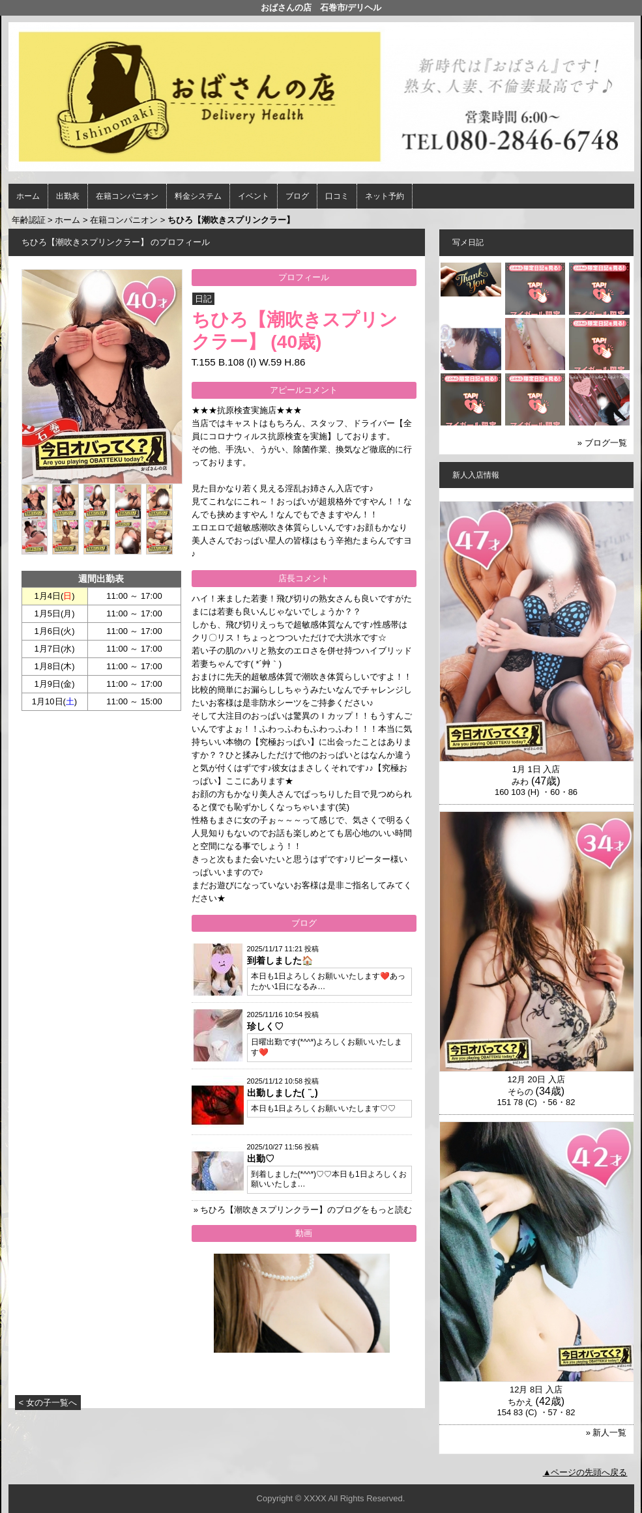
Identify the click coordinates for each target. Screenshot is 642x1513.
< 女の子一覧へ (48, 1402)
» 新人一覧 (606, 1432)
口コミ (337, 196)
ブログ (297, 196)
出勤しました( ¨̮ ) (282, 1093)
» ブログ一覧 (602, 443)
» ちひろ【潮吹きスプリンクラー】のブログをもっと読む (303, 1210)
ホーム (28, 196)
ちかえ (520, 1402)
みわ (520, 781)
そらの (520, 1092)
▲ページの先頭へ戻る (585, 1472)
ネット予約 (384, 196)
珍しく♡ (265, 1026)
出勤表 (68, 196)
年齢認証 (29, 220)
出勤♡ (260, 1158)
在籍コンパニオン (127, 196)
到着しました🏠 (280, 960)
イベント (253, 196)
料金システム (198, 196)
